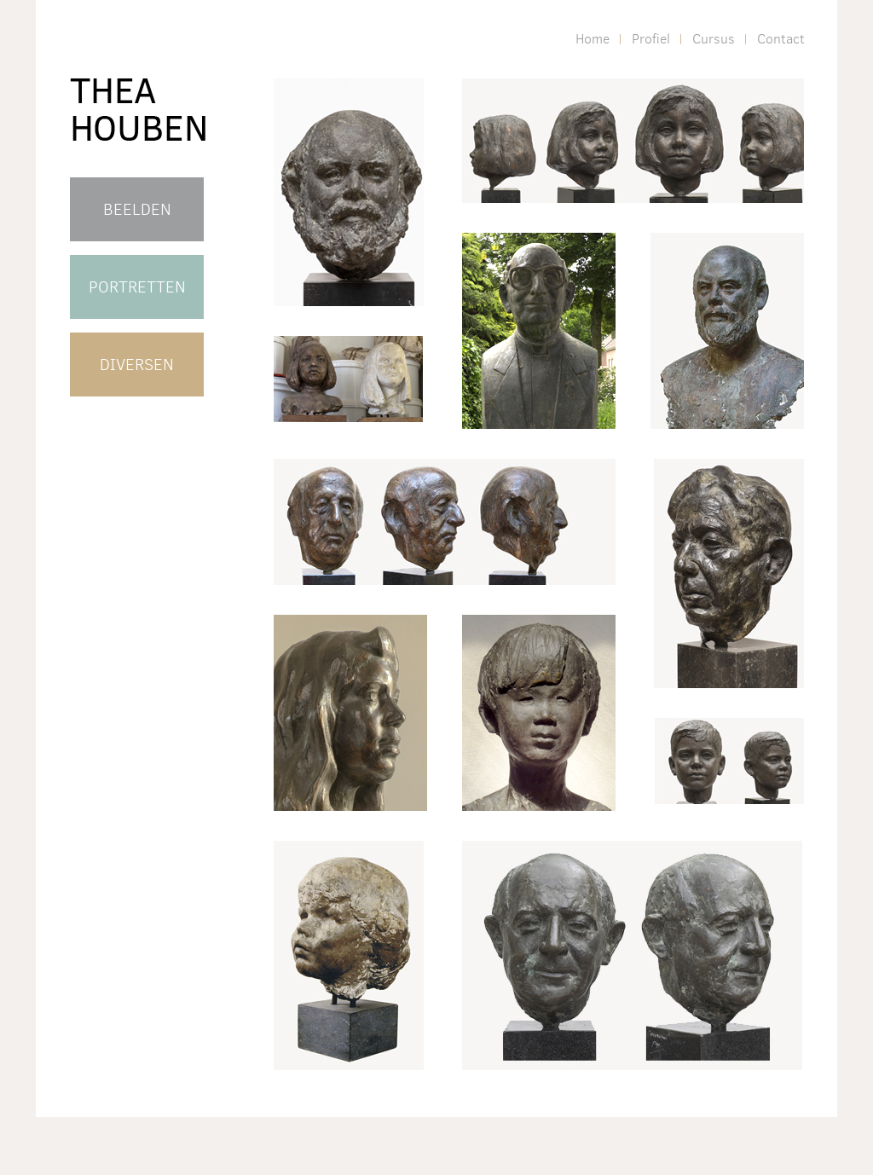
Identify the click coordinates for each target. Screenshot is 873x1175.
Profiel (651, 39)
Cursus (713, 39)
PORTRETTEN (137, 287)
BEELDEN (137, 209)
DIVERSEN (137, 364)
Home (592, 39)
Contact (781, 39)
